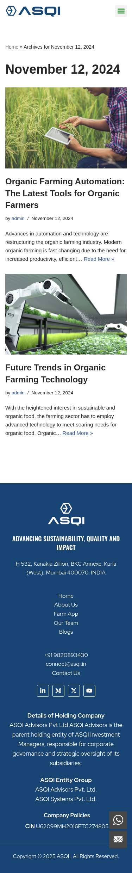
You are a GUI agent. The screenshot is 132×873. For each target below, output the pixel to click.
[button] (121, 11)
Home (11, 47)
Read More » (99, 259)
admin (18, 218)
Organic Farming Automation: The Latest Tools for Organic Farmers (65, 193)
